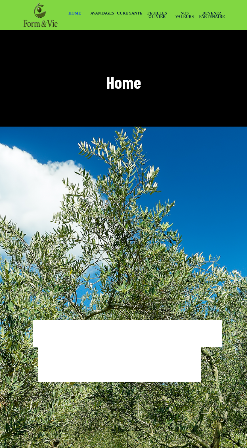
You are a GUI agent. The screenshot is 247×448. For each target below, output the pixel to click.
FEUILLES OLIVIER (157, 14)
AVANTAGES (102, 13)
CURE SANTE (130, 13)
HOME (74, 13)
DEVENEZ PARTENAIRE (212, 14)
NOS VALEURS (184, 14)
